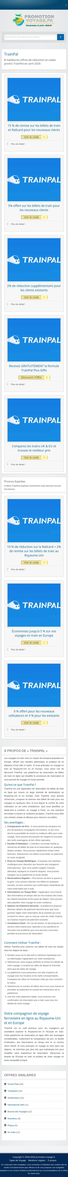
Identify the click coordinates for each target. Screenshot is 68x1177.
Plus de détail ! (16, 144)
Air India (11, 1132)
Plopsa (11, 1125)
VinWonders (13, 1098)
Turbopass (13, 1091)
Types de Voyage (17, 1160)
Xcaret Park (13, 1084)
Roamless (12, 1118)
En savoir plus (34, 1173)
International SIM (16, 1105)
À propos (52, 1160)
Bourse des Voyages (17, 1111)
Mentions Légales (36, 1160)
